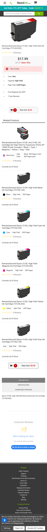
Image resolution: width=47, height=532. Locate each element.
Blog (23, 497)
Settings (7, 528)
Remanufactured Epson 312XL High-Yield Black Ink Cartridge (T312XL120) (22, 189)
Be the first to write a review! (23, 447)
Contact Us (23, 495)
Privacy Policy (23, 508)
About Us (23, 481)
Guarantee (23, 485)
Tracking (23, 476)
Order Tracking (23, 471)
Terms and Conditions (23, 510)
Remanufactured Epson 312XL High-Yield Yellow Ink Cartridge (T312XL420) (22, 302)
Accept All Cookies (35, 528)
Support (23, 473)
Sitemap (23, 500)
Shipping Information (23, 488)
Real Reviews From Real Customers (23, 478)
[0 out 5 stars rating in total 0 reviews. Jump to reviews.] (11, 52)
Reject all (19, 528)
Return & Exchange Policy (23, 512)
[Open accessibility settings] (4, 520)
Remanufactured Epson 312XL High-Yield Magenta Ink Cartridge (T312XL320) (19, 264)
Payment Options (23, 492)
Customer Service (23, 490)
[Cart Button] (38, 2)
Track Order (23, 483)
